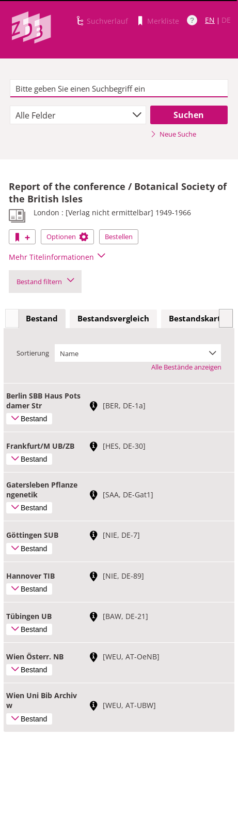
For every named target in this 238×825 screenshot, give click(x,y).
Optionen (67, 236)
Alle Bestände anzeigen (186, 367)
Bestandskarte (197, 318)
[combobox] (78, 115)
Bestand (42, 318)
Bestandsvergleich (113, 318)
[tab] (42, 319)
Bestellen (119, 236)
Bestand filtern (45, 281)
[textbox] (119, 88)
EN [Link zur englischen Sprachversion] (210, 20)
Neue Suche (173, 134)
